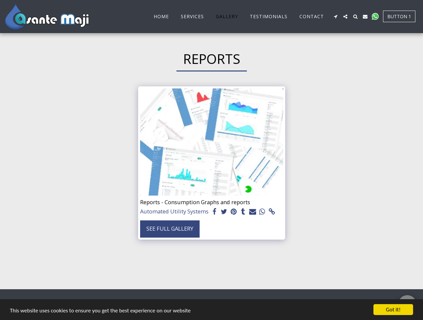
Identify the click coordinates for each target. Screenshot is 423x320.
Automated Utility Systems (174, 211)
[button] (335, 16)
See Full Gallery (169, 228)
